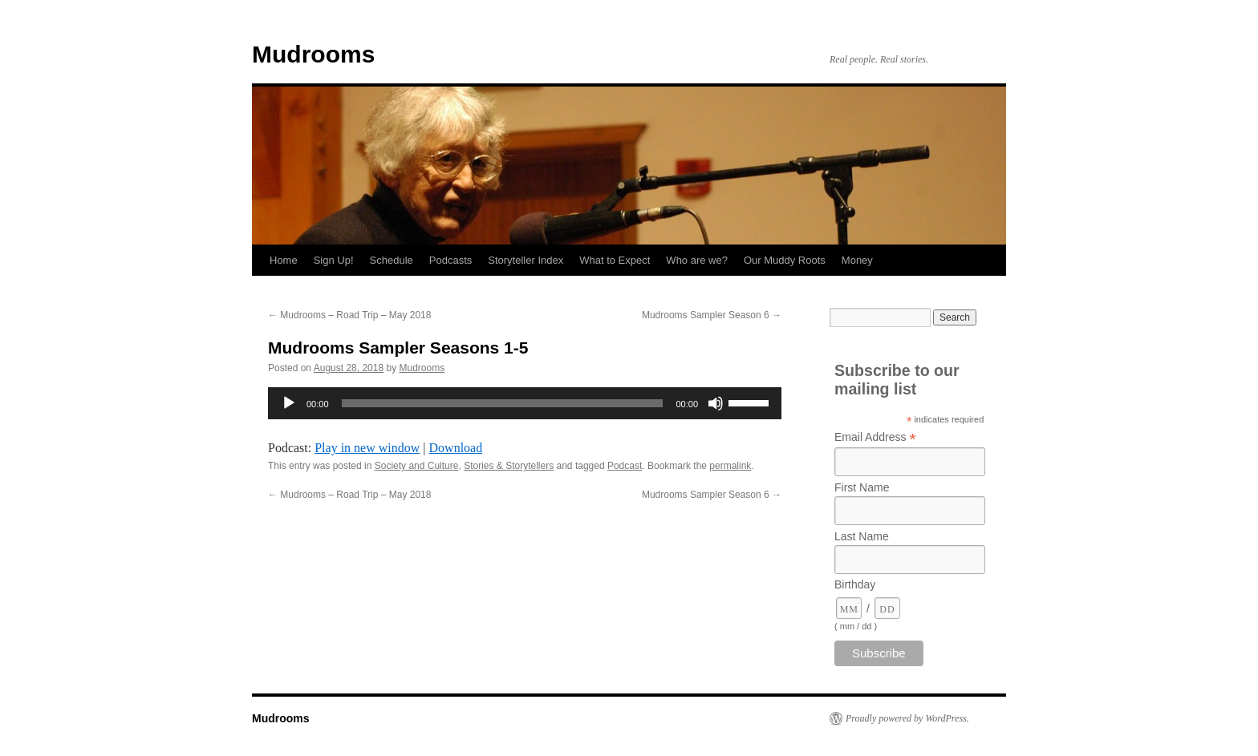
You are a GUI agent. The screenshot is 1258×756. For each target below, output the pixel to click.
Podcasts (450, 260)
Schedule (391, 260)
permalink (730, 465)
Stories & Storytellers (509, 465)
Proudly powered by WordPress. (907, 718)
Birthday (854, 584)
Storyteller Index (525, 260)
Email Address (875, 437)
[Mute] (716, 403)
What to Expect (614, 260)
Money (857, 260)
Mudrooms (313, 54)
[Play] (289, 403)
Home (284, 260)
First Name (861, 487)
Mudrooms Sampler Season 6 (711, 315)
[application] (524, 403)
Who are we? (697, 260)
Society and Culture (417, 465)
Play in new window (367, 448)
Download (456, 448)
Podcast (624, 465)
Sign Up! (334, 260)
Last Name (861, 536)
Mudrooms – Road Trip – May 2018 (349, 315)
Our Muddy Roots (785, 260)
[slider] (502, 403)
